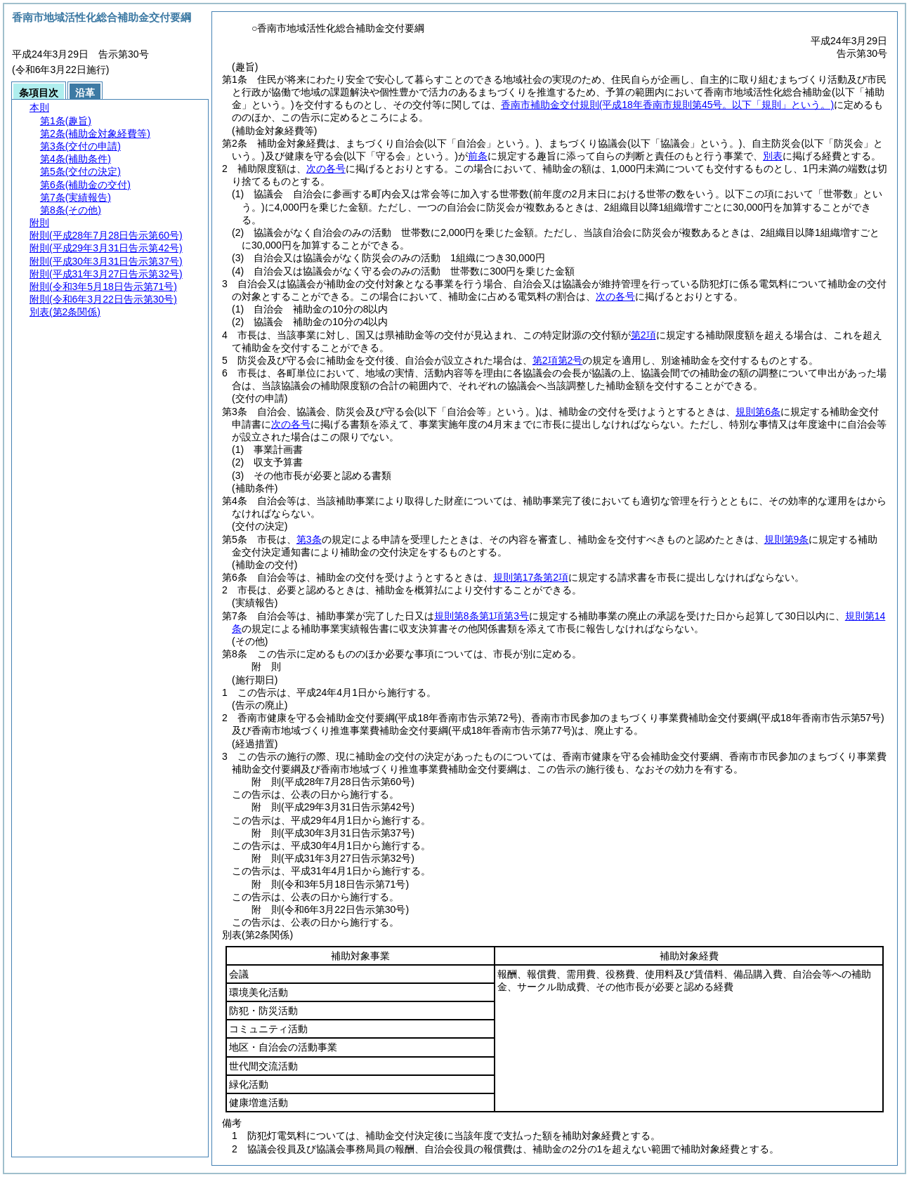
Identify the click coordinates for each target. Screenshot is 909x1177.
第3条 (309, 539)
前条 (478, 156)
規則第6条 (757, 411)
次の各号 (326, 168)
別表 (773, 156)
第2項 (643, 335)
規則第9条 (786, 539)
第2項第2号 (557, 360)
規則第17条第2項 (530, 577)
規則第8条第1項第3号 (481, 616)
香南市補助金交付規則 (667, 104)
